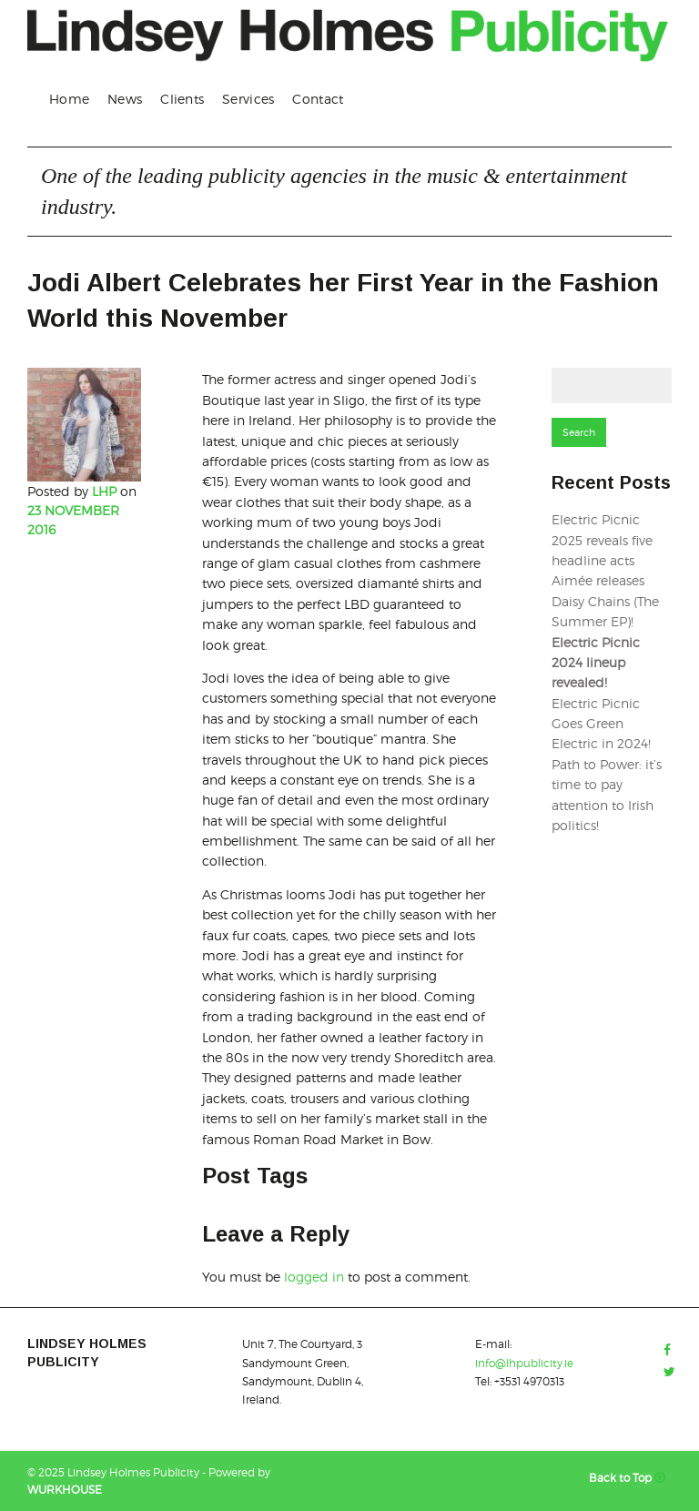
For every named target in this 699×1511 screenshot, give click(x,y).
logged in (314, 1276)
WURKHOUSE (64, 1489)
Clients (182, 98)
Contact (317, 98)
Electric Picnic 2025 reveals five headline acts (602, 540)
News (124, 98)
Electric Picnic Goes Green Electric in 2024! (601, 723)
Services (248, 98)
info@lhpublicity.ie (524, 1363)
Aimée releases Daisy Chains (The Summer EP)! (605, 601)
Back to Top (630, 1478)
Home (69, 98)
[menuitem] (69, 99)
